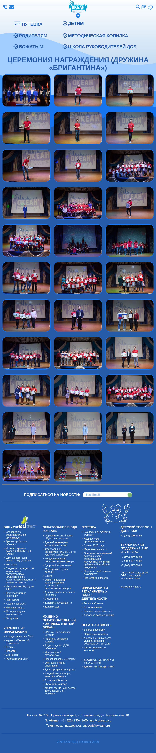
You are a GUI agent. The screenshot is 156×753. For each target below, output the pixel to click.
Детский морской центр (58, 602)
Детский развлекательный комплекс (60, 593)
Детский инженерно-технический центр (56, 543)
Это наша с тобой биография (55, 664)
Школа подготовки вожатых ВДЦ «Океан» (19, 559)
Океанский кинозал (56, 684)
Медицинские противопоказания (94, 540)
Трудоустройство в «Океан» (17, 543)
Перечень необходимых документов (97, 572)
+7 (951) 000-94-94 (131, 535)
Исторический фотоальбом (53, 653)
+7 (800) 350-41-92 (131, 556)
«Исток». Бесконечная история (58, 633)
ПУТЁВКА (32, 24)
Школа (49, 576)
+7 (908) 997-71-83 (131, 565)
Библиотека (51, 598)
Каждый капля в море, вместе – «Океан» (58, 675)
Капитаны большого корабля (56, 640)
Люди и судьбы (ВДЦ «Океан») (57, 647)
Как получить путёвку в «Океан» (97, 533)
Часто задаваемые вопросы (95, 649)
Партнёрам (12, 599)
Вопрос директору (94, 629)
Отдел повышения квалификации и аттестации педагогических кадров (58, 584)
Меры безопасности (95, 549)
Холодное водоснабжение (99, 615)
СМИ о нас (12, 655)
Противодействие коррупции (16, 594)
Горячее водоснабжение (98, 611)
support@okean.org (96, 725)
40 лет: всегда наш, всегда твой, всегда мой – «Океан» (60, 691)
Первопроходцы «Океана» (60, 659)
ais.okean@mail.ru (131, 586)
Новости (11, 651)
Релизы (10, 647)
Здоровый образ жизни (58, 565)
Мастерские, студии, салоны (57, 570)
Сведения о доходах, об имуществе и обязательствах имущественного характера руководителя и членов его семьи (21, 575)
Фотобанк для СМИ (17, 658)
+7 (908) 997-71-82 (131, 561)
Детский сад (52, 606)
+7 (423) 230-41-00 (5, 7)
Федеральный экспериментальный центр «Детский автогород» (60, 552)
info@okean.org (11, 7)
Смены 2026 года (94, 545)
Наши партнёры (15, 607)
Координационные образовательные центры (60, 560)
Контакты (11, 564)
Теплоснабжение (93, 603)
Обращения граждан (96, 634)
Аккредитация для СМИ (19, 636)
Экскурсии (12, 618)
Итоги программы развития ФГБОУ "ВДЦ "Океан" (19, 551)
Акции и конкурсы (16, 603)
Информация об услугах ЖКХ (20, 587)
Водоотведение (93, 607)
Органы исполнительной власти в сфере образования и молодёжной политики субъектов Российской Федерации (98, 560)
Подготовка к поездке (96, 578)
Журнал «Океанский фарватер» (17, 641)
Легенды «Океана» (56, 680)
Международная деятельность (15, 613)
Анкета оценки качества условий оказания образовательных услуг (97, 641)
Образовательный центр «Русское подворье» (59, 537)
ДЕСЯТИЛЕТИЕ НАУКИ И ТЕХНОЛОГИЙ (99, 661)
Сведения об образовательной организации (16, 535)
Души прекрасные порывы (60, 669)
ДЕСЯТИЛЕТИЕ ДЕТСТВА (99, 666)
